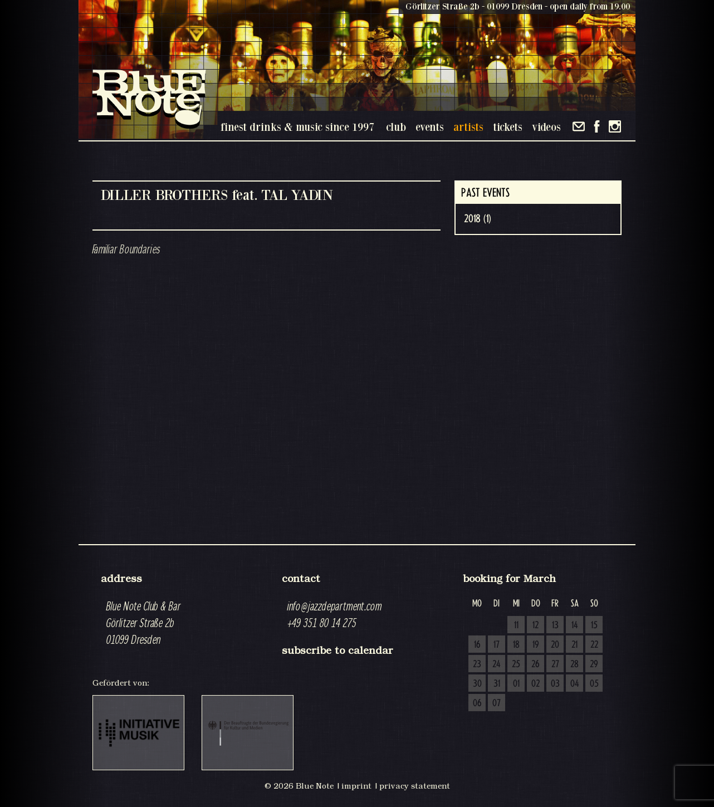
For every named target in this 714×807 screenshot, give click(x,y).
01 (516, 684)
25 (516, 664)
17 (496, 645)
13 (555, 625)
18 (516, 645)
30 (477, 684)
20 (555, 645)
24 (496, 664)
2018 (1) (477, 218)
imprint (356, 785)
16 (477, 645)
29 (594, 664)
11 (516, 625)
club (396, 126)
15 (594, 625)
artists (468, 126)
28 (574, 664)
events (429, 126)
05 (594, 684)
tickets (507, 126)
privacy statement (414, 785)
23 (477, 664)
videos (546, 126)
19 (535, 645)
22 (594, 645)
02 (535, 684)
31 (496, 684)
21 (574, 645)
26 (535, 664)
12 (535, 625)
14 (574, 625)
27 (555, 664)
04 (574, 684)
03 (555, 684)
